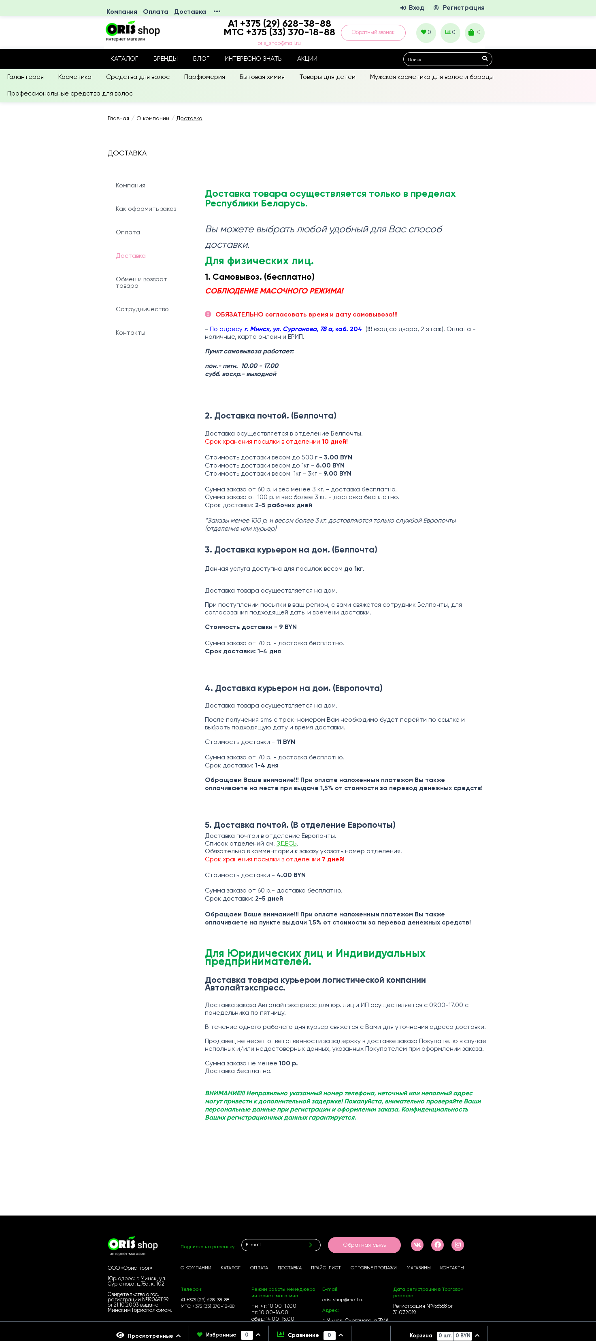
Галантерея (25, 77)
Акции (307, 59)
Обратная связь (364, 1245)
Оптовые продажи (374, 1268)
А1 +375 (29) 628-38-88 (205, 1300)
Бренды (165, 59)
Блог (201, 59)
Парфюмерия (204, 77)
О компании (152, 118)
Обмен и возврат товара (141, 282)
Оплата (155, 12)
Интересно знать (253, 59)
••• (217, 12)
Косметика (75, 77)
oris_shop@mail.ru (279, 43)
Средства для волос (138, 77)
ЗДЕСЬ (287, 844)
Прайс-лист (326, 1268)
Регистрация (464, 8)
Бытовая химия (262, 77)
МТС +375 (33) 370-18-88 (279, 32)
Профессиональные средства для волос (70, 94)
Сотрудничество (142, 309)
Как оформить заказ (146, 209)
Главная (118, 118)
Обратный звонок (373, 32)
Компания (121, 12)
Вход (416, 8)
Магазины (419, 1268)
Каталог (124, 59)
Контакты (130, 333)
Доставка (190, 12)
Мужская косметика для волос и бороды (432, 77)
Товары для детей (327, 77)
